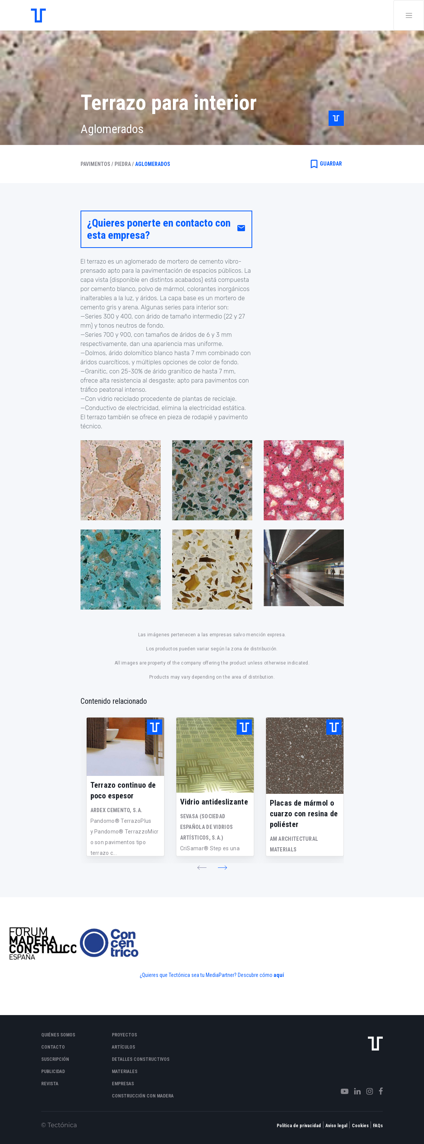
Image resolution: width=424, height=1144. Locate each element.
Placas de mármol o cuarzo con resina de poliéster (304, 813)
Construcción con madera (143, 1096)
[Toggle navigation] (408, 15)
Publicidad (53, 1071)
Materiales (124, 1071)
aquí (279, 975)
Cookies (360, 1125)
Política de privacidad (299, 1125)
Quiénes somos (58, 1035)
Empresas (123, 1083)
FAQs (378, 1125)
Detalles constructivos (140, 1059)
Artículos (123, 1047)
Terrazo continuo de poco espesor (123, 790)
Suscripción (55, 1059)
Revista (49, 1083)
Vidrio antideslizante (214, 801)
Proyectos (124, 1035)
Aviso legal (336, 1125)
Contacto (53, 1047)
